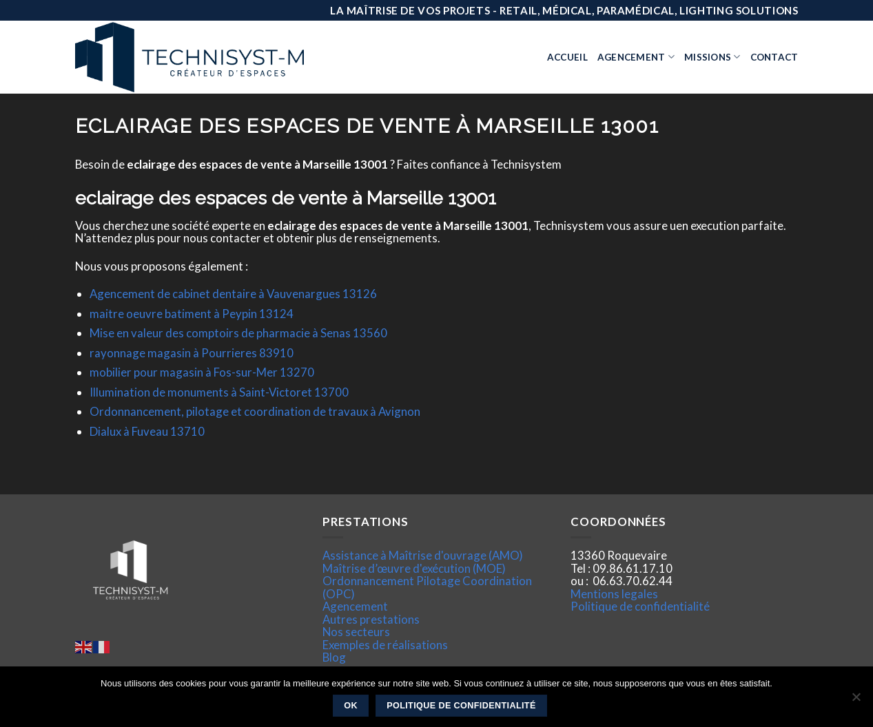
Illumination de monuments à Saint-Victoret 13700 (219, 392)
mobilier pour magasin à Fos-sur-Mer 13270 (202, 372)
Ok (351, 705)
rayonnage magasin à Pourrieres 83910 (192, 353)
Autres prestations (371, 619)
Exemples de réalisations (385, 645)
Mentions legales (614, 594)
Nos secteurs (356, 631)
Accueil (567, 57)
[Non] (856, 701)
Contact (774, 57)
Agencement (636, 56)
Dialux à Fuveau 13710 (147, 431)
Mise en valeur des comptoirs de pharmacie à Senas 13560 (238, 333)
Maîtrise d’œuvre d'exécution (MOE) (414, 568)
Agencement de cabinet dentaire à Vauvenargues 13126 (233, 293)
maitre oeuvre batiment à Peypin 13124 (192, 313)
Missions (712, 56)
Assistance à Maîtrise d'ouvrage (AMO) (422, 555)
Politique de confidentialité (640, 606)
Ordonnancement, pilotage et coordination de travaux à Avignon (255, 411)
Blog (334, 657)
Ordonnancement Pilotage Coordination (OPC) (427, 586)
